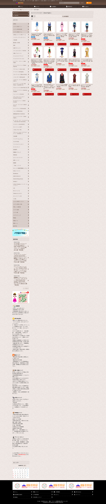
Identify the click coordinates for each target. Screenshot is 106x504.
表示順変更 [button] (65, 16)
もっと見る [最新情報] (25, 288)
